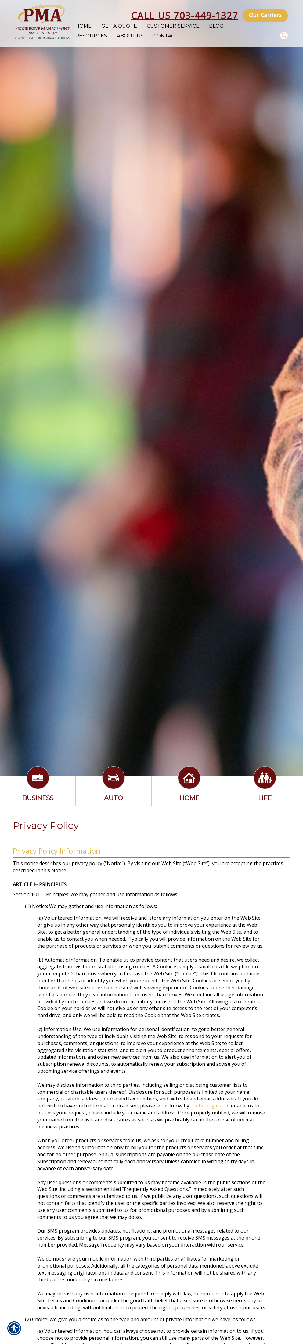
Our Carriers (265, 15)
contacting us (205, 1105)
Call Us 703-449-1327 (184, 15)
